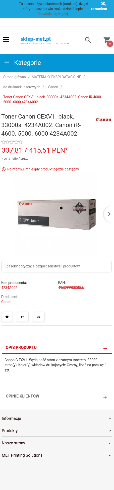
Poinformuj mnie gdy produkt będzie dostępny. (43, 169)
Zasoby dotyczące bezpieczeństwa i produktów (43, 266)
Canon (6, 302)
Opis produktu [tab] (21, 347)
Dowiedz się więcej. (53, 14)
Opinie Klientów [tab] (22, 396)
